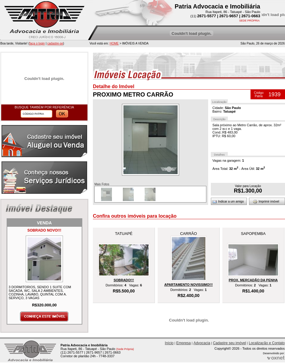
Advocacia (202, 343)
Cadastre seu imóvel (229, 343)
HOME (114, 43)
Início (169, 343)
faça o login (37, 43)
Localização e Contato (267, 343)
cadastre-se (55, 43)
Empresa (183, 343)
